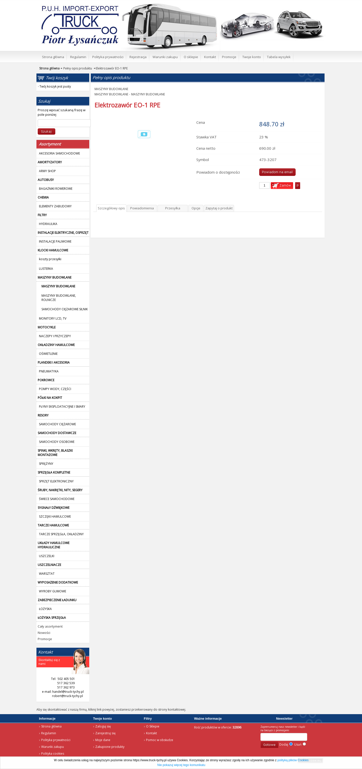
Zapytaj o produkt (219, 208)
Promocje (45, 639)
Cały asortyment (50, 626)
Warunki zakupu (52, 747)
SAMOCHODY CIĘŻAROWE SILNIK (64, 309)
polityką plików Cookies (292, 760)
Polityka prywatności (55, 740)
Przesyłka (172, 208)
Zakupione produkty (109, 747)
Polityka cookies (52, 753)
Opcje (196, 208)
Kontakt (151, 733)
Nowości (44, 632)
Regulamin (48, 733)
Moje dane (102, 740)
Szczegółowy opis (111, 208)
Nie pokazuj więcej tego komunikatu (181, 765)
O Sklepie (152, 726)
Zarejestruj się (105, 733)
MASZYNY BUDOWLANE (111, 89)
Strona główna (51, 726)
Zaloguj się (103, 726)
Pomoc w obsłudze (159, 740)
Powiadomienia (142, 208)
